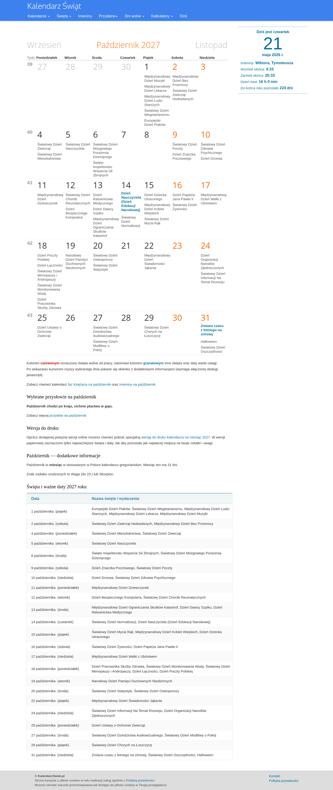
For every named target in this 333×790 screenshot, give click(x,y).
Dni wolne (134, 16)
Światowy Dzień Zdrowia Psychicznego (213, 148)
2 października (42, 524)
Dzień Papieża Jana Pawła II (184, 197)
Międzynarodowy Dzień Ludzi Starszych (157, 100)
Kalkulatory (162, 16)
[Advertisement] (273, 167)
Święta (64, 16)
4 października (42, 533)
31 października (43, 755)
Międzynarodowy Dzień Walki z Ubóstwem (214, 199)
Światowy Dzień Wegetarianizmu (156, 112)
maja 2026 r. (273, 55)
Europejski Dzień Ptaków (155, 122)
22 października (43, 701)
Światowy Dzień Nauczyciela (78, 146)
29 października (43, 745)
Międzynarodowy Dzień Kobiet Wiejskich (157, 209)
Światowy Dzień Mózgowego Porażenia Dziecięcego (105, 150)
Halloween (209, 341)
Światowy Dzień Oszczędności (213, 349)
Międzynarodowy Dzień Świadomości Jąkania (157, 261)
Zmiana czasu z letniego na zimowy (212, 330)
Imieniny (85, 16)
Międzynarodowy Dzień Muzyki (157, 78)
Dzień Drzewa (211, 158)
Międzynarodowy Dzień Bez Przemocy (186, 80)
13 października (43, 610)
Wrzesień (44, 45)
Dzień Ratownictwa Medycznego (103, 199)
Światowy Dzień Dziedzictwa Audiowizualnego (106, 331)
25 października (43, 725)
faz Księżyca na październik (89, 384)
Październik (117, 45)
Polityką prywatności (140, 780)
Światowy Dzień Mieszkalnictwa (49, 156)
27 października (43, 735)
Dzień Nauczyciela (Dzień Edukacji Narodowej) (131, 201)
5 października (42, 543)
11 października (43, 588)
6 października (42, 556)
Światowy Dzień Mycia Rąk (156, 221)
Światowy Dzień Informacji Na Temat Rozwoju (213, 278)
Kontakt (274, 776)
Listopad (211, 45)
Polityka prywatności (283, 781)
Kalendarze (39, 16)
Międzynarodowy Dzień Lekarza (157, 88)
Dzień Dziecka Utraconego (155, 197)
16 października (43, 647)
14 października (43, 622)
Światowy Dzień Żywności (185, 207)
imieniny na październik (137, 384)
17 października (43, 656)
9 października (42, 568)
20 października (43, 691)
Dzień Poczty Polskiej (47, 257)
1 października (42, 511)
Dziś (183, 16)
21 (272, 43)
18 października (43, 669)
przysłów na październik (67, 415)
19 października (43, 681)
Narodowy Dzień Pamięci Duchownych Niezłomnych (77, 261)
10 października (43, 578)
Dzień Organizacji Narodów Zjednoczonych (212, 261)
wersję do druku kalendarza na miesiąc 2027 (175, 437)
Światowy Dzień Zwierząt (49, 146)
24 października (43, 713)
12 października (43, 597)
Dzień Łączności (50, 265)
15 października (43, 634)
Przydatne (108, 16)
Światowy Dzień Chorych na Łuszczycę (156, 331)
